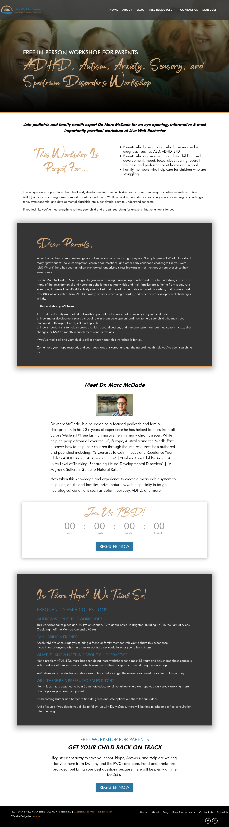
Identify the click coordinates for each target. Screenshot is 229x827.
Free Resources (160, 10)
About (127, 10)
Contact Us (189, 10)
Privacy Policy (105, 811)
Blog (140, 10)
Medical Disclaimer (84, 811)
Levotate (35, 816)
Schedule (209, 10)
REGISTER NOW (114, 546)
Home (113, 10)
